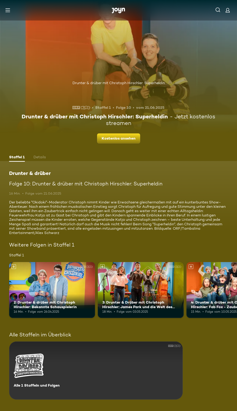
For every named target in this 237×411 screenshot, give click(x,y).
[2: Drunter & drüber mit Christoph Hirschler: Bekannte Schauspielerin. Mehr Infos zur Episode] (52, 290)
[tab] (17, 157)
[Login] (227, 10)
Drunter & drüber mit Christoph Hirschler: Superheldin (118, 83)
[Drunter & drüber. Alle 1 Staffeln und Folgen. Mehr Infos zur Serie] (96, 370)
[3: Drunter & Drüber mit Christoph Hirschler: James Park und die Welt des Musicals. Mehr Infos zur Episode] (141, 290)
